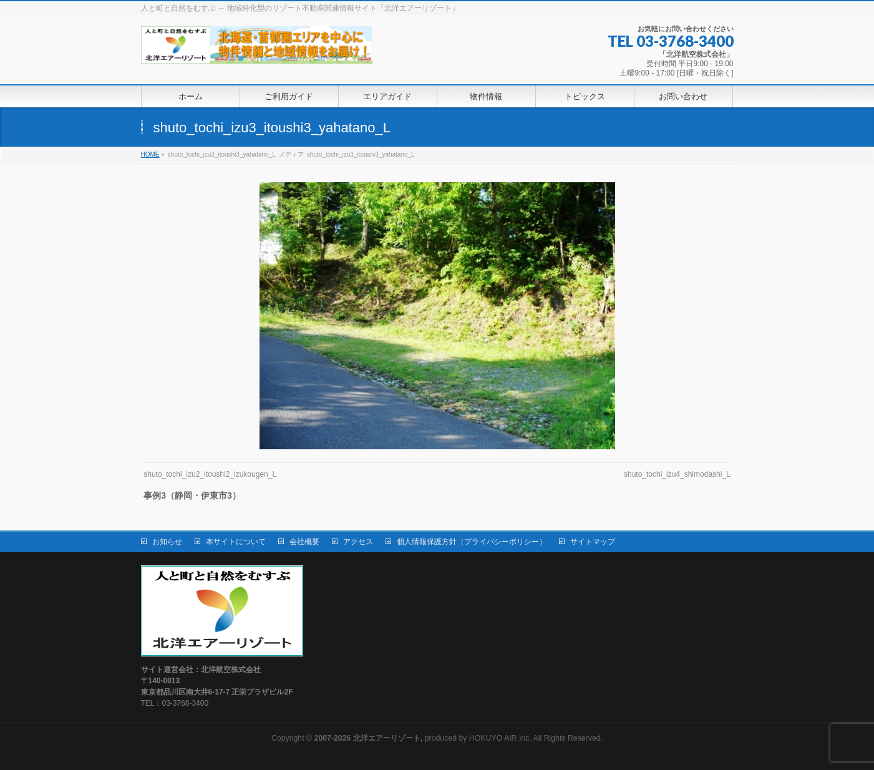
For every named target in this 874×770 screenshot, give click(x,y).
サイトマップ (592, 541)
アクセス (358, 541)
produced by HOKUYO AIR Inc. (423, 738)
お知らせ (167, 541)
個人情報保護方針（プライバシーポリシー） (471, 541)
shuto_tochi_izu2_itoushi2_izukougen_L (209, 474)
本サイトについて (236, 541)
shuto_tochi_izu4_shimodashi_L (677, 474)
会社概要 (304, 541)
